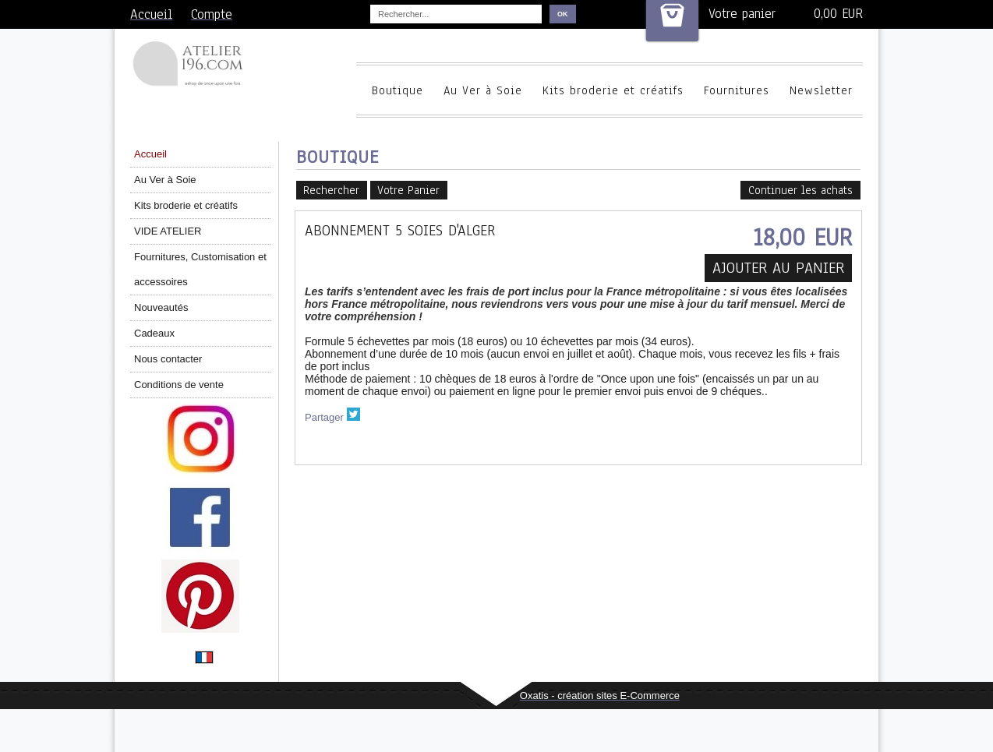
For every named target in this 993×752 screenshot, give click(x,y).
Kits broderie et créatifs (613, 90)
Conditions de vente (179, 384)
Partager (324, 417)
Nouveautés (161, 307)
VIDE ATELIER (167, 231)
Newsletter (821, 90)
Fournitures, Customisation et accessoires (200, 269)
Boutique (397, 90)
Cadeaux (154, 333)
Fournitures (736, 90)
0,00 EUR (838, 14)
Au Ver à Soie (482, 90)
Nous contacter (168, 359)
